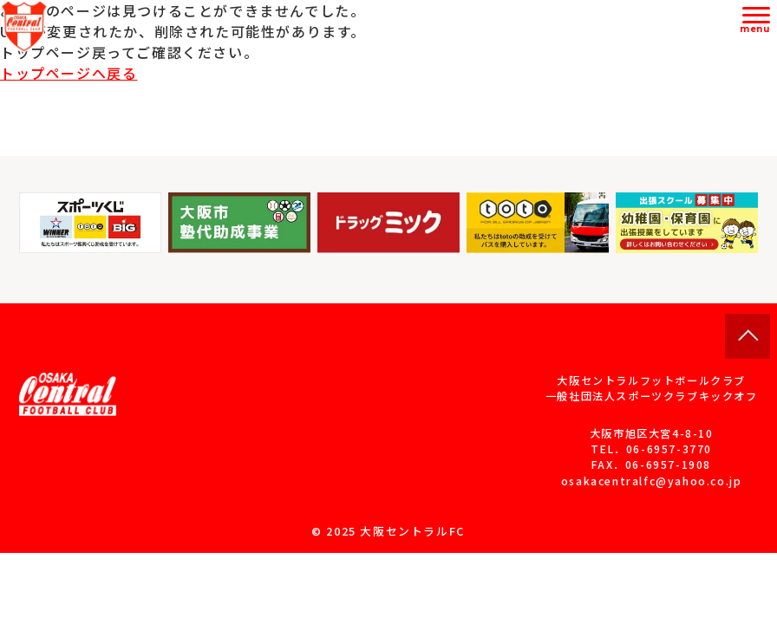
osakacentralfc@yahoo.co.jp (651, 481)
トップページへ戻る (68, 72)
